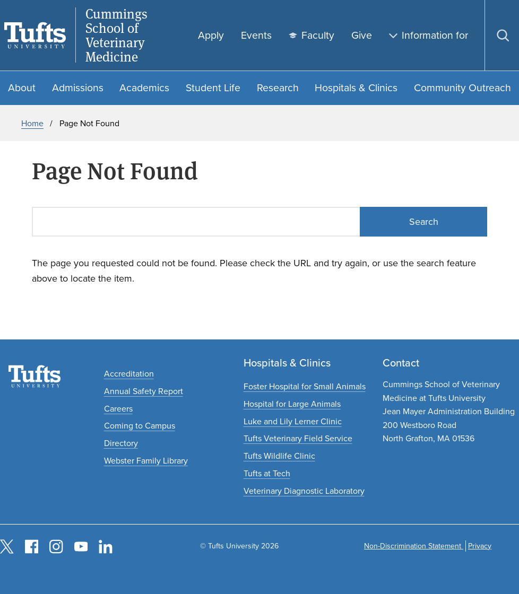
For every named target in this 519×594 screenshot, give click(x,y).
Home (32, 123)
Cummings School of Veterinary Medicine (116, 35)
